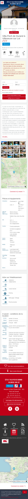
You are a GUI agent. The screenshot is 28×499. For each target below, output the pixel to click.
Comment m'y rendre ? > (17, 191)
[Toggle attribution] (25, 187)
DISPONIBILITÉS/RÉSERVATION (14, 400)
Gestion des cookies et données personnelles (10, 497)
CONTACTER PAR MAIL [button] (14, 404)
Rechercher (5, 87)
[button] (14, 32)
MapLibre (22, 186)
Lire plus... (5, 137)
